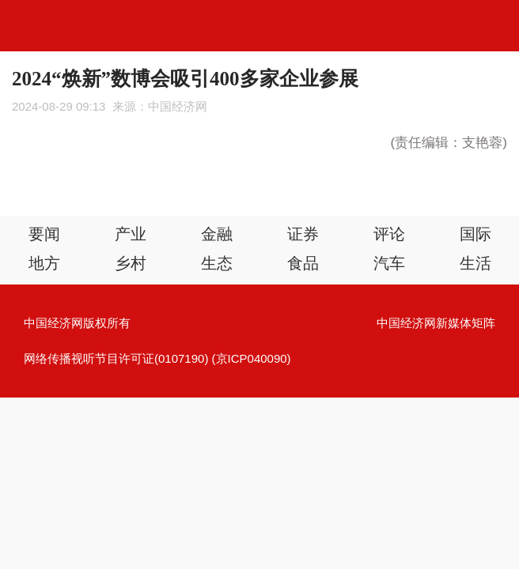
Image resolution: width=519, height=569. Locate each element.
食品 (303, 263)
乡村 (130, 263)
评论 (389, 234)
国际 (475, 234)
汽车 (389, 263)
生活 (475, 263)
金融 (217, 234)
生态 (217, 263)
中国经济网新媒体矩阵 (436, 323)
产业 (130, 234)
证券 (303, 234)
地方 (44, 263)
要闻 (44, 234)
